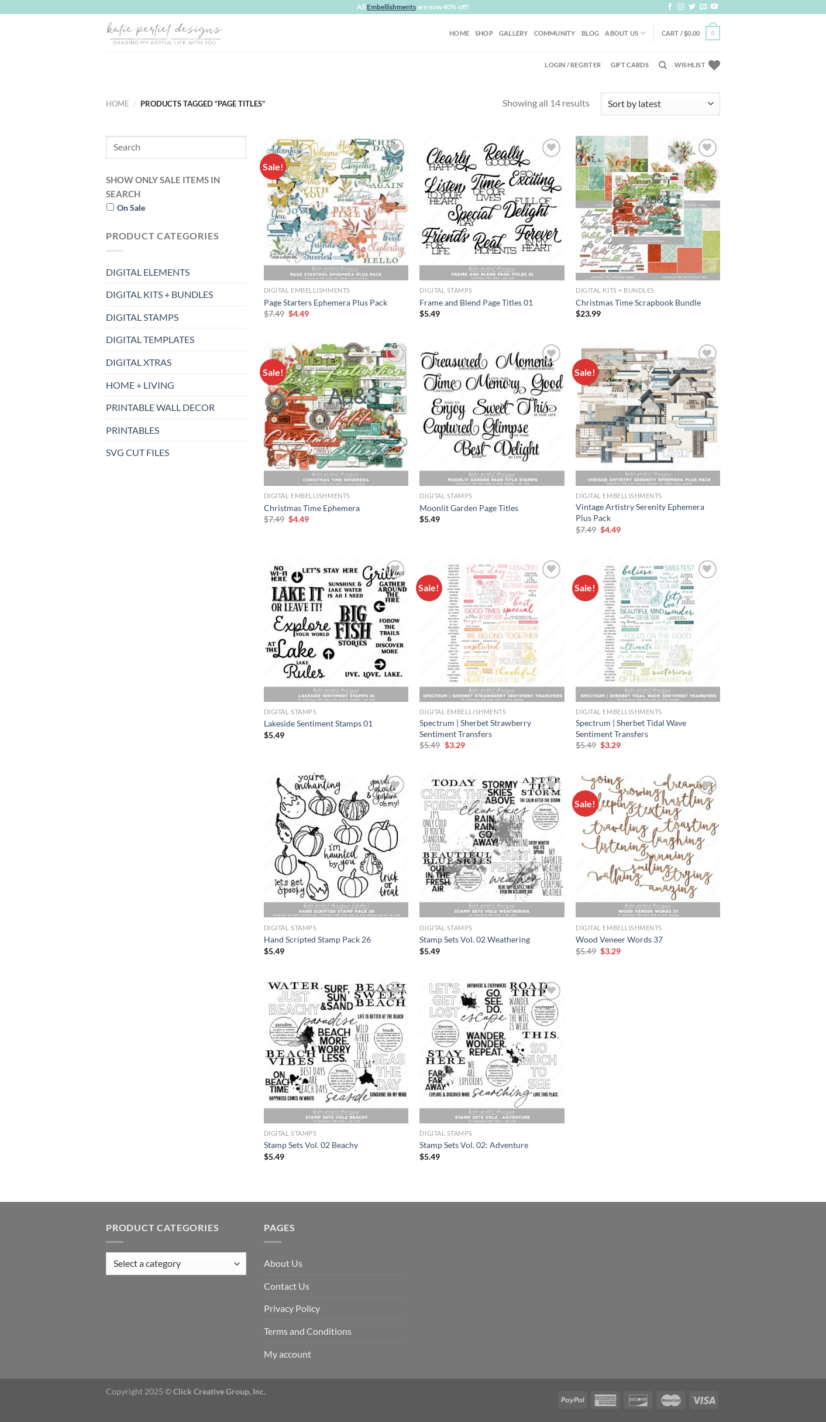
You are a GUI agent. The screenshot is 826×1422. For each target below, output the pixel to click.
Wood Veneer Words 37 (619, 939)
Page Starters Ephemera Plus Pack (325, 302)
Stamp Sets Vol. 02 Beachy (311, 1145)
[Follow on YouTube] (714, 7)
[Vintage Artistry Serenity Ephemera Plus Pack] (648, 413)
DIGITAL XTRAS (138, 362)
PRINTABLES (132, 430)
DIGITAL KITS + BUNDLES (159, 294)
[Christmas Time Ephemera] (336, 413)
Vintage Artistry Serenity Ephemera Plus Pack (640, 512)
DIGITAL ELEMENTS (148, 271)
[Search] (662, 65)
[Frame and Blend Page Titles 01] (491, 208)
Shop (484, 33)
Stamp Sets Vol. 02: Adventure (473, 1145)
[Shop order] (660, 103)
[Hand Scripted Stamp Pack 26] (336, 845)
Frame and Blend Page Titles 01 (476, 302)
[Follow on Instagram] (680, 7)
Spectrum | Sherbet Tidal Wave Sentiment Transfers (631, 728)
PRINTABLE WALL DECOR (160, 407)
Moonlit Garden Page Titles (468, 508)
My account (287, 1353)
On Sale (131, 208)
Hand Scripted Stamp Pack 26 (317, 939)
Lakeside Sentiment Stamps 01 (318, 723)
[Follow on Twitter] (692, 7)
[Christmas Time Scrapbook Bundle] (648, 208)
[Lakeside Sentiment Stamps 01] (336, 629)
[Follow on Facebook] (669, 7)
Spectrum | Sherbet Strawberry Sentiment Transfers (475, 728)
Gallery (513, 33)
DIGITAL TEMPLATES (150, 339)
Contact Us (286, 1285)
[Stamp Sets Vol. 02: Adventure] (491, 1051)
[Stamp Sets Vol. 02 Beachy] (336, 1051)
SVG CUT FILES (137, 452)
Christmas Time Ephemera (312, 508)
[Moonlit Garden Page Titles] (491, 413)
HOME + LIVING (140, 384)
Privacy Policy (292, 1308)
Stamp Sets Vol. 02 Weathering (474, 939)
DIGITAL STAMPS (142, 317)
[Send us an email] (703, 7)
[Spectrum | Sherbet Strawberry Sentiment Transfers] (491, 629)
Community (555, 33)
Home (459, 33)
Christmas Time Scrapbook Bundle (638, 302)
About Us (625, 33)
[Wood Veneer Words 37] (648, 845)
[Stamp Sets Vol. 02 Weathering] (491, 845)
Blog (590, 33)
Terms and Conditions (308, 1331)
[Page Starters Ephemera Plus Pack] (336, 208)
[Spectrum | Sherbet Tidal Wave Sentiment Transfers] (648, 629)
